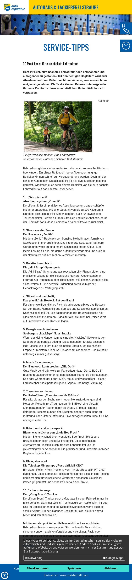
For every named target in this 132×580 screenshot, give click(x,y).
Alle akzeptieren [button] (37, 568)
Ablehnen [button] (111, 568)
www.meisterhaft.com (74, 575)
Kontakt (19, 568)
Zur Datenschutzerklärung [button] (41, 551)
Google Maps (113, 558)
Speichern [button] (74, 568)
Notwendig (33, 558)
